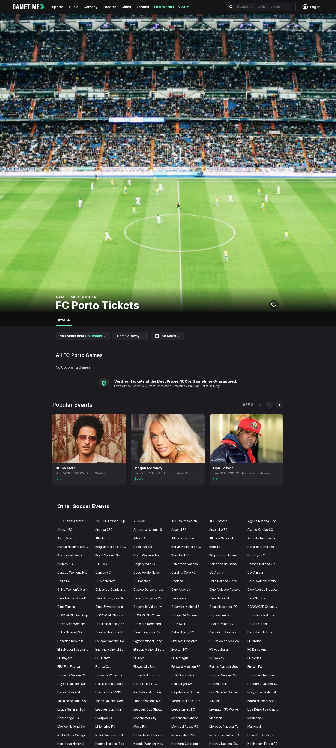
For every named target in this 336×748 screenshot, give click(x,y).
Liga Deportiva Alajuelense (265, 709)
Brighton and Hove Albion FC (226, 555)
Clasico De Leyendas (149, 589)
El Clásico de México (224, 641)
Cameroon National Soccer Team (188, 564)
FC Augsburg (218, 649)
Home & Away (130, 336)
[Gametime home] (31, 6)
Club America (180, 589)
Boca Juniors (143, 547)
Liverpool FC (104, 718)
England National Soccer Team (112, 649)
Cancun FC (103, 572)
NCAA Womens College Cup (112, 735)
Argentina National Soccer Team (151, 529)
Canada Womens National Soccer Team (74, 572)
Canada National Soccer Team (265, 564)
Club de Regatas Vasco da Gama (151, 598)
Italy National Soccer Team (226, 692)
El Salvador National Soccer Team (74, 649)
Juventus (215, 701)
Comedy (91, 7)
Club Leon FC (180, 598)
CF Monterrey (105, 581)
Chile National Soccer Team (226, 581)
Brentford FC (180, 555)
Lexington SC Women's (225, 709)
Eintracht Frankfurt (184, 641)
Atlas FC (139, 538)
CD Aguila (216, 572)
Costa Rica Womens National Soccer (74, 624)
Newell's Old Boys (260, 735)
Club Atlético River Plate (74, 598)
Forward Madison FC (186, 666)
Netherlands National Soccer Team (151, 735)
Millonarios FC (105, 726)
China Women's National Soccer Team (74, 589)
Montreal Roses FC (184, 726)
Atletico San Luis (182, 538)
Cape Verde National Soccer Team (151, 572)
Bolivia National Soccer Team (188, 547)
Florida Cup (103, 666)
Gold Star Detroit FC (185, 675)
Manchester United (184, 718)
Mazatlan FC (218, 718)
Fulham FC (255, 666)
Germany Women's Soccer (112, 675)
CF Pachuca (142, 581)
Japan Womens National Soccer (151, 701)
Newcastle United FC (224, 735)
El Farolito (254, 641)
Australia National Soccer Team (265, 538)
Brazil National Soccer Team (112, 555)
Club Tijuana (66, 606)
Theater (109, 7)
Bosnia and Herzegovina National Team (74, 555)
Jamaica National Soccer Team (74, 701)
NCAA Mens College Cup (74, 735)
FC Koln (139, 658)
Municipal (254, 726)
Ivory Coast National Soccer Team (265, 692)
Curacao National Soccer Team (112, 632)
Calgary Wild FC (145, 564)
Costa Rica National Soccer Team (265, 615)
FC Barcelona (257, 649)
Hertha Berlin (218, 684)
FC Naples (216, 658)
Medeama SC (257, 718)
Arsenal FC (179, 529)
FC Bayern (64, 658)
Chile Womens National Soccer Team (265, 581)
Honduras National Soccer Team (265, 684)
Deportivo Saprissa (222, 632)
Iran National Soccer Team (151, 692)
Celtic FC (63, 581)
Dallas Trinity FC (182, 632)
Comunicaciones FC (223, 606)
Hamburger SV (181, 684)
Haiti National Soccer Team (112, 684)
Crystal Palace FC (221, 624)
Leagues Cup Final (108, 709)
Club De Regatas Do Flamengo (112, 598)
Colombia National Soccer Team (188, 606)
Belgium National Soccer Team (112, 547)
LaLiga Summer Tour (71, 709)
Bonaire (214, 547)
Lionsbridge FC (68, 718)
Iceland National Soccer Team (74, 692)
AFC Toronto (218, 521)
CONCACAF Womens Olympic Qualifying (151, 615)
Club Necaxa (257, 598)
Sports (57, 7)
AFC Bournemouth (184, 521)
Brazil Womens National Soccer (151, 555)
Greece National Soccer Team (226, 675)
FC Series (254, 658)
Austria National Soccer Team (74, 547)
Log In (311, 7)
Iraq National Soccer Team (188, 692)
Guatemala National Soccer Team (265, 675)
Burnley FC (65, 564)
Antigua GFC (104, 529)
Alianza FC (64, 529)
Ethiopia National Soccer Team (151, 649)
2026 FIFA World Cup (110, 521)
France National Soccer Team (226, 666)
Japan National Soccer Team (112, 701)
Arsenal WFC (218, 529)
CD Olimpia (255, 572)
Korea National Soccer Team (265, 701)
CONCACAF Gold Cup (72, 615)
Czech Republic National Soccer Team (151, 632)
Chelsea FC (179, 581)
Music (73, 7)
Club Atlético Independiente (265, 589)
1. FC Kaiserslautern (71, 521)
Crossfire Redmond (147, 624)
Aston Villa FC (67, 538)
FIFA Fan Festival (69, 666)
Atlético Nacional (221, 538)
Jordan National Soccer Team (188, 701)
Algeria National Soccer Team (265, 521)
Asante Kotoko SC (260, 529)
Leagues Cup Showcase (151, 709)
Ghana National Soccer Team (151, 675)
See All (252, 405)
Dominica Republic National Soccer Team (74, 641)
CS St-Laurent (257, 624)
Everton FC (179, 649)
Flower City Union (146, 666)
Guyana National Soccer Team (74, 684)
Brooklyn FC (256, 555)
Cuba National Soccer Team (74, 632)
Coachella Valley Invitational (151, 606)
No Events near (82, 336)
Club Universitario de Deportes (112, 606)
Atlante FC (102, 538)
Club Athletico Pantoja (224, 589)
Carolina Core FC (183, 572)
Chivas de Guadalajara (111, 589)
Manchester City (145, 718)
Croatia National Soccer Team (112, 624)
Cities (126, 7)
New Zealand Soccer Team (188, 735)
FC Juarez (102, 658)
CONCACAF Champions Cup (265, 606)
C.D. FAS (101, 564)
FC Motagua (180, 658)
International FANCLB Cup (112, 692)
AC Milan (140, 521)
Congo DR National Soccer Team (188, 615)
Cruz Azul (178, 624)
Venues (142, 7)
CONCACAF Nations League (112, 615)
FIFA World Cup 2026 (172, 7)
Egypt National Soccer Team (151, 641)
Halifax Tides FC (145, 684)
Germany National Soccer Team (74, 675)
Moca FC (140, 726)
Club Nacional (219, 598)
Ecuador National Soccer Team (112, 641)
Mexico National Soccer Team (74, 726)
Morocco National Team (226, 726)
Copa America (219, 615)
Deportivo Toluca (260, 632)
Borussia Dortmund (261, 547)
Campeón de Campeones (226, 564)
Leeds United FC (183, 709)
